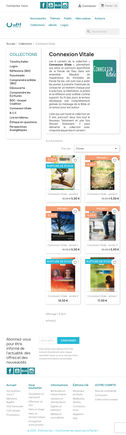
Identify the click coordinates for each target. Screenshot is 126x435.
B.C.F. (13, 113)
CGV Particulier (14, 406)
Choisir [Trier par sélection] (97, 149)
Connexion (101, 395)
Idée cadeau (83, 18)
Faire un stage (36, 409)
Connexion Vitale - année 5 (102, 194)
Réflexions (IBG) (20, 71)
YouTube (50, 5)
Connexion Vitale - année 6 (63, 194)
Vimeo (58, 5)
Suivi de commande (105, 390)
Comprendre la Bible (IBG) (23, 81)
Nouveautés (38, 18)
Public (68, 18)
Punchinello (17, 75)
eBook (53, 25)
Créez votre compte (106, 399)
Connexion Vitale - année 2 (63, 296)
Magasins (78, 414)
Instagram (65, 5)
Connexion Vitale (20, 108)
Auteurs (100, 18)
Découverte (17, 88)
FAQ (75, 418)
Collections (37, 25)
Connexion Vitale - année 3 (102, 245)
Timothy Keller (19, 61)
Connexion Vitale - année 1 (102, 296)
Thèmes (55, 18)
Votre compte (105, 385)
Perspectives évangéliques (18, 128)
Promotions (13, 414)
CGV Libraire (13, 410)
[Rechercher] (102, 31)
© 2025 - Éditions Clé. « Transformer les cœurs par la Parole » (63, 430)
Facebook (43, 5)
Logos (64, 25)
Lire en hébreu (19, 117)
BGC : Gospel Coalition (18, 102)
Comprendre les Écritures (20, 94)
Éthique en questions (23, 122)
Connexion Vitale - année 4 (63, 245)
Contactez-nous (17, 6)
